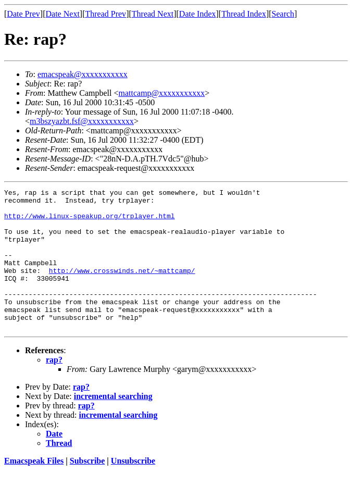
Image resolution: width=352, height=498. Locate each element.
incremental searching (113, 424)
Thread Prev (105, 13)
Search (283, 13)
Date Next (63, 13)
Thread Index (243, 13)
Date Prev (23, 13)
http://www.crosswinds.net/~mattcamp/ (122, 287)
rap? (54, 387)
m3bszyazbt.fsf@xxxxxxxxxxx (82, 121)
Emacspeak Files (34, 488)
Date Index (197, 13)
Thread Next (152, 13)
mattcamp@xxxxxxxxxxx (162, 93)
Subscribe (87, 488)
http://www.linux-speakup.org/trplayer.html (89, 222)
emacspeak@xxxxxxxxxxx (82, 74)
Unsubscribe (133, 488)
